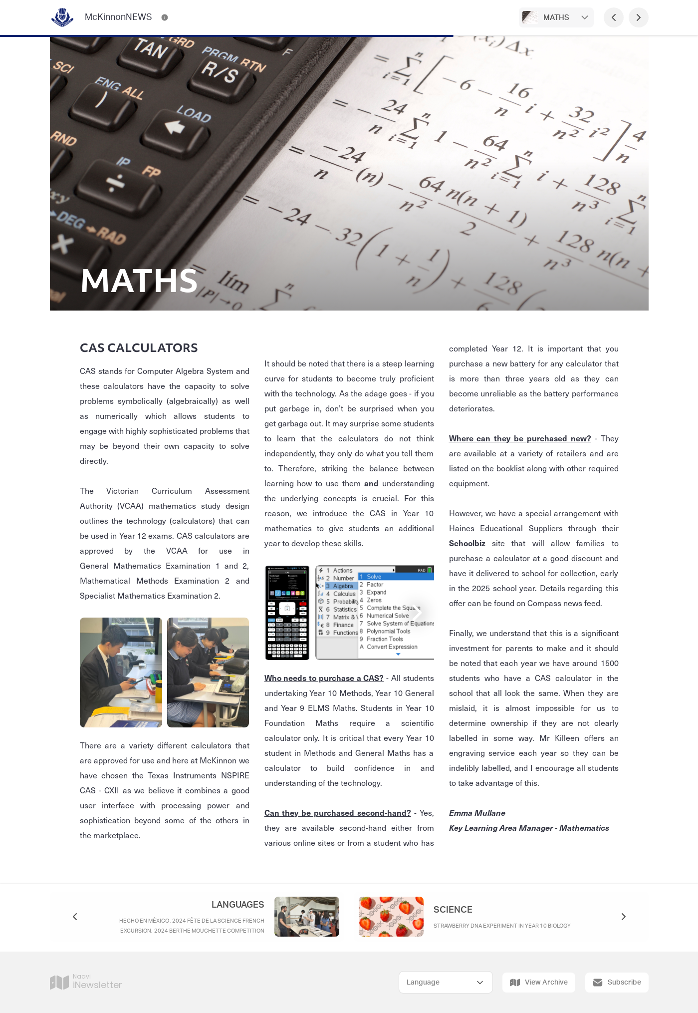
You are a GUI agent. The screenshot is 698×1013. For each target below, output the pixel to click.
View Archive (539, 983)
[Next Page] (639, 17)
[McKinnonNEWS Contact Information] (164, 17)
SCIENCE (453, 910)
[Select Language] (445, 982)
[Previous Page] (614, 17)
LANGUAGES (238, 905)
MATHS (556, 17)
